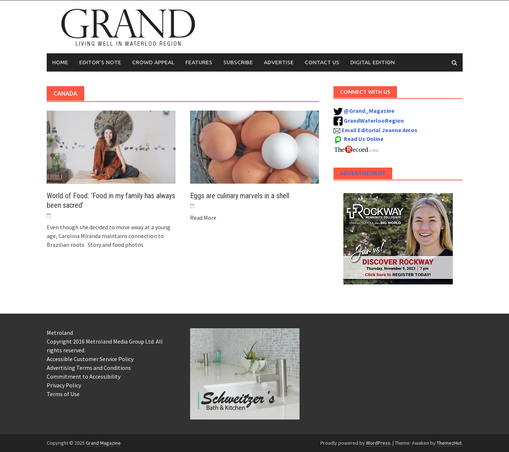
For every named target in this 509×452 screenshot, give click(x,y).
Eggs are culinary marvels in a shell (239, 195)
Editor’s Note (100, 62)
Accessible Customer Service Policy (90, 359)
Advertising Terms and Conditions (89, 367)
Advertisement (363, 173)
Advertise (279, 62)
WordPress (378, 443)
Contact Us (322, 62)
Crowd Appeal (153, 62)
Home (60, 62)
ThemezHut (449, 443)
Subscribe (238, 62)
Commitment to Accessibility (83, 376)
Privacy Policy (64, 385)
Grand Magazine (103, 443)
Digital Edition (372, 62)
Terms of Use (63, 394)
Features (198, 62)
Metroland (60, 332)
